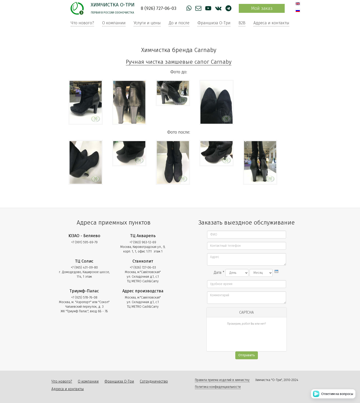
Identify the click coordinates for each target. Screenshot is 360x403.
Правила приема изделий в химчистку (222, 380)
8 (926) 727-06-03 (158, 8)
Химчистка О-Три (113, 5)
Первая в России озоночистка (112, 12)
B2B (242, 22)
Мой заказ (262, 8)
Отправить (246, 355)
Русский (298, 10)
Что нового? (82, 22)
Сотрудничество (154, 381)
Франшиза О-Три (214, 22)
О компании (114, 22)
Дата (219, 272)
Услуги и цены (147, 22)
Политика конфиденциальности (218, 387)
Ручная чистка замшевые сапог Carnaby (178, 62)
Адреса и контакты (271, 22)
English (298, 3)
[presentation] (276, 271)
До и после (179, 22)
